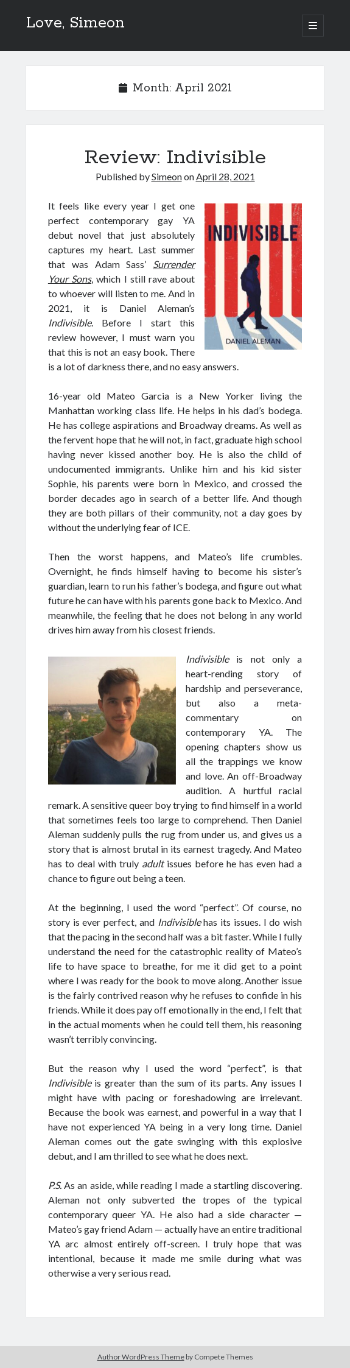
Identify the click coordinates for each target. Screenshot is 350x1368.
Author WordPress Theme (140, 1356)
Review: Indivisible (175, 158)
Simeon (167, 176)
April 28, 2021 (225, 176)
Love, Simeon (75, 23)
